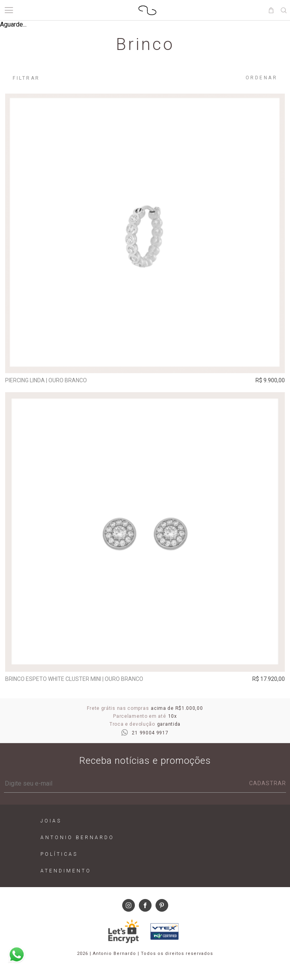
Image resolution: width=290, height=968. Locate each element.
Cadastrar (267, 783)
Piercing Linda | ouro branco (46, 380)
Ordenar (262, 78)
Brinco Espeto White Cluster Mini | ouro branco (74, 679)
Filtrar (26, 78)
